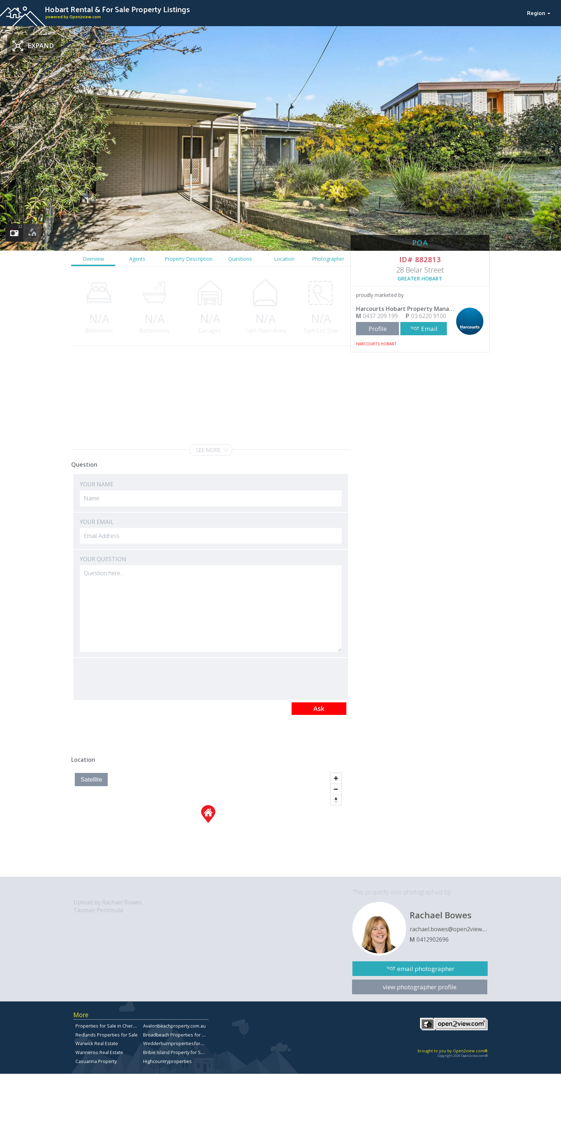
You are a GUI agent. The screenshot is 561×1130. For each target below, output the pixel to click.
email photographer (425, 969)
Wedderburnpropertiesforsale (176, 1043)
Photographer (328, 258)
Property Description (189, 258)
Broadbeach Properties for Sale (177, 1035)
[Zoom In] (336, 778)
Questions (240, 258)
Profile (378, 328)
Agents (137, 258)
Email (429, 328)
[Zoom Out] (336, 789)
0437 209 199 (380, 316)
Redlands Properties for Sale (106, 1035)
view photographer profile (420, 987)
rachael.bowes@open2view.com (449, 929)
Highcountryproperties (167, 1061)
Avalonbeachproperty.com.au (174, 1026)
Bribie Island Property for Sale (175, 1052)
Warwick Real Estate (96, 1043)
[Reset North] (336, 799)
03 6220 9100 (428, 316)
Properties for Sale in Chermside (110, 1026)
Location (284, 258)
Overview (93, 258)
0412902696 (432, 939)
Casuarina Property (96, 1061)
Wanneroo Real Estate (99, 1052)
